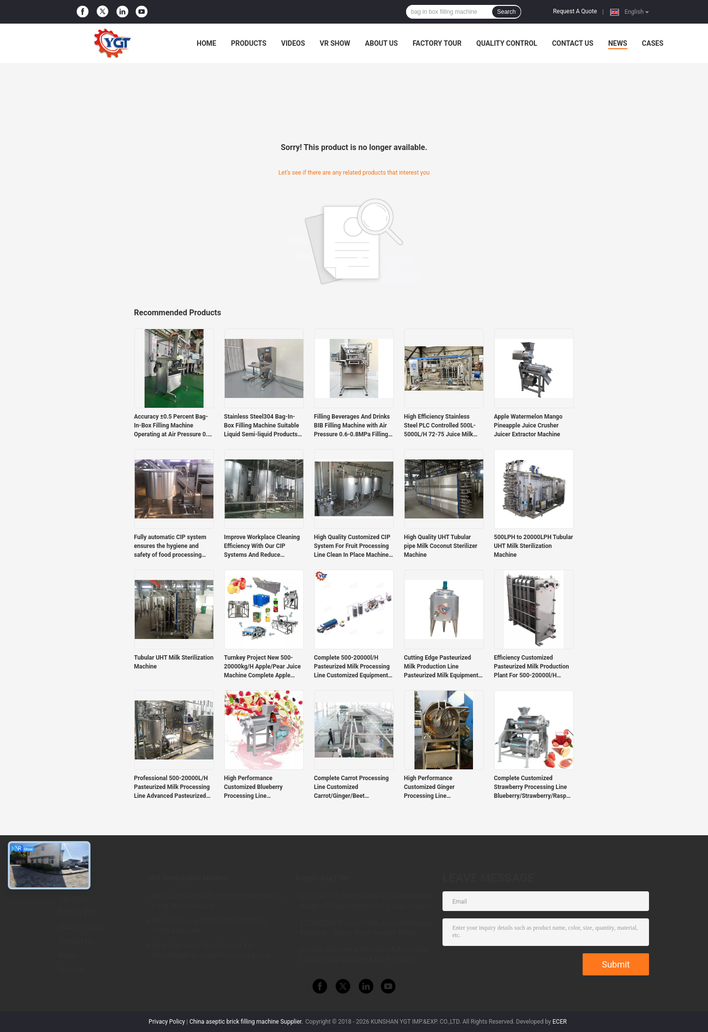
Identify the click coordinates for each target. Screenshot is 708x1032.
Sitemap (72, 969)
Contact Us (572, 43)
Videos (293, 43)
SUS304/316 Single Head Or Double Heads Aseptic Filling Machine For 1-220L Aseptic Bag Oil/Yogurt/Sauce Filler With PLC (366, 902)
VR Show (335, 43)
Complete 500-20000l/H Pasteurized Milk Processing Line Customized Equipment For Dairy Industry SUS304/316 (352, 667)
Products (248, 43)
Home (206, 43)
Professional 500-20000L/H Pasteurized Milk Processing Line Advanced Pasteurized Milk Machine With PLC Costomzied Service (172, 787)
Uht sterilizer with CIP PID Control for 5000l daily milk (209, 926)
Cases (653, 43)
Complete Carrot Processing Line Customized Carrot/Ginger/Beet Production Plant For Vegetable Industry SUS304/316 (351, 787)
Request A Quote (575, 11)
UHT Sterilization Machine (189, 878)
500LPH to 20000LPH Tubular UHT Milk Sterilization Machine (533, 546)
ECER (560, 1021)
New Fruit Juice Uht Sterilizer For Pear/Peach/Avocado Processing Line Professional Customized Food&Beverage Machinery (216, 951)
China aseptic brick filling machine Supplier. (246, 1021)
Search (506, 11)
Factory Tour (437, 43)
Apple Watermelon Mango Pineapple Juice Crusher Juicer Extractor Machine (528, 425)
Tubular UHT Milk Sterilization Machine (174, 662)
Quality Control (506, 43)
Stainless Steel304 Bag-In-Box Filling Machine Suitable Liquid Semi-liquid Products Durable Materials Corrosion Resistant (261, 426)
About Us (381, 43)
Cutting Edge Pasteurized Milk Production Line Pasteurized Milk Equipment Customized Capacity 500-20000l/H (441, 667)
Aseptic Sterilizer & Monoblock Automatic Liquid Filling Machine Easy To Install (364, 954)
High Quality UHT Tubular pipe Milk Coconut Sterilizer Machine (440, 546)
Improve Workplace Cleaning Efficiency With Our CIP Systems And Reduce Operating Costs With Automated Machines (262, 546)
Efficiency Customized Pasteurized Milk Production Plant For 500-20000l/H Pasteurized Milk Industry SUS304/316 (531, 667)
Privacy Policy (166, 1021)
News (617, 43)
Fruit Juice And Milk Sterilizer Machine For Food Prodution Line (217, 901)
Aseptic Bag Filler (322, 878)
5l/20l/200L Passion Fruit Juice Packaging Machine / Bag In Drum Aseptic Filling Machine (366, 929)
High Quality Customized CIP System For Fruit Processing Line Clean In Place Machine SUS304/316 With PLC (352, 546)
